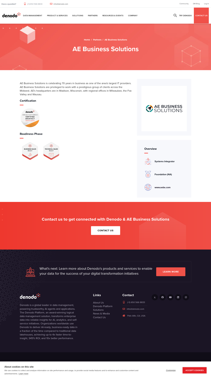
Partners (93, 15)
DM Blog (196, 3)
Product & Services (57, 15)
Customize (171, 370)
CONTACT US (201, 15)
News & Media (101, 313)
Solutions (77, 15)
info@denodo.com (60, 4)
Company (133, 15)
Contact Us (106, 230)
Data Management (32, 15)
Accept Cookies (195, 370)
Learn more (171, 271)
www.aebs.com (163, 187)
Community (184, 3)
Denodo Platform (103, 306)
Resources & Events (112, 15)
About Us (98, 302)
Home (87, 39)
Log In (206, 3)
